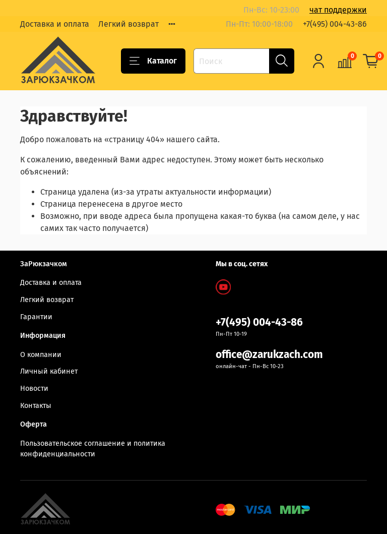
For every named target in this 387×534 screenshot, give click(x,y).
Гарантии (36, 317)
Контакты (35, 405)
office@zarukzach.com (269, 354)
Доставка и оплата (54, 24)
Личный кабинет (49, 371)
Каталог (153, 61)
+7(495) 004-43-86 (335, 24)
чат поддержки (338, 10)
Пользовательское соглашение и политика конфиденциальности (92, 449)
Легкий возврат (128, 24)
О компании (40, 354)
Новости (34, 388)
